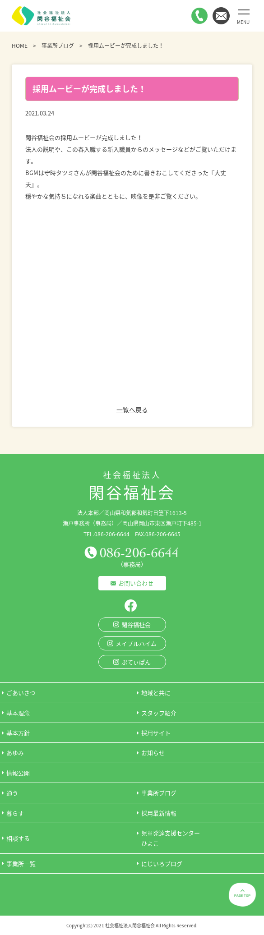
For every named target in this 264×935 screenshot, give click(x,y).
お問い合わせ (135, 583)
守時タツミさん (64, 172)
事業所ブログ (58, 45)
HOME (20, 45)
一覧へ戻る (132, 409)
